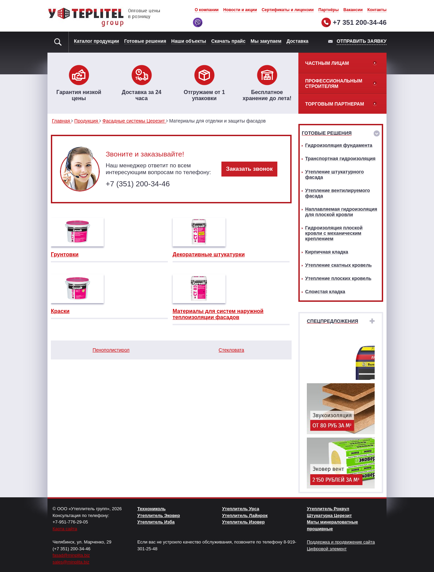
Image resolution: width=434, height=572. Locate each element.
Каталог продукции (96, 41)
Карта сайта (65, 528)
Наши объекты (188, 41)
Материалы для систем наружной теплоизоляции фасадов (218, 314)
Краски (60, 311)
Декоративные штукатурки (209, 254)
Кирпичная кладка (326, 252)
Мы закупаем (266, 41)
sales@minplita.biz (71, 562)
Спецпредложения (332, 321)
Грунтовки (65, 254)
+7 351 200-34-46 (360, 22)
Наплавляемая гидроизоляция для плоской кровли (341, 211)
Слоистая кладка (325, 291)
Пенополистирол (111, 350)
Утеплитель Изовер (243, 521)
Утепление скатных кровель (338, 265)
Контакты (377, 9)
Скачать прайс (228, 41)
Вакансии (353, 9)
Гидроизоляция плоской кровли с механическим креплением (333, 233)
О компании (207, 9)
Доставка (297, 41)
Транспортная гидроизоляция (340, 158)
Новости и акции (240, 9)
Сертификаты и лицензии (288, 9)
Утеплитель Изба (156, 521)
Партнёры (328, 9)
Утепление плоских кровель (338, 278)
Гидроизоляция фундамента (338, 145)
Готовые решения (145, 41)
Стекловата (231, 350)
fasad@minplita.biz (71, 555)
